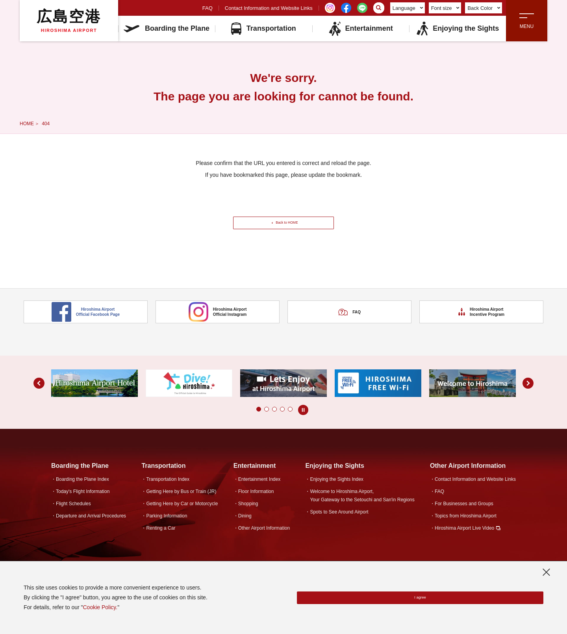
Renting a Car (160, 539)
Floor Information (256, 502)
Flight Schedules (73, 514)
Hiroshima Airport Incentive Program (481, 333)
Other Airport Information (264, 539)
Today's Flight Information (82, 502)
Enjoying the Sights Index (336, 490)
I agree (420, 598)
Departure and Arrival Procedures (91, 527)
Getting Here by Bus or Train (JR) (181, 502)
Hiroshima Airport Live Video (464, 539)
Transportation (263, 28)
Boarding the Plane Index (82, 490)
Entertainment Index (259, 490)
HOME (27, 123)
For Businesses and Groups (464, 514)
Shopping (248, 514)
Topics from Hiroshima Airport (466, 527)
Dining (245, 527)
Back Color (483, 8)
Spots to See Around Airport (339, 523)
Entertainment (360, 28)
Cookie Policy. (100, 607)
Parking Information (166, 527)
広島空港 (69, 20)
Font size (445, 8)
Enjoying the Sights (457, 28)
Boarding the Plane (166, 28)
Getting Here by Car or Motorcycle (182, 514)
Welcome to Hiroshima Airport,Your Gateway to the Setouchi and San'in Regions (362, 507)
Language (408, 8)
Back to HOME (285, 228)
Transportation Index (167, 490)
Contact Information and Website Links (269, 8)
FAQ (207, 8)
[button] (258, 420)
